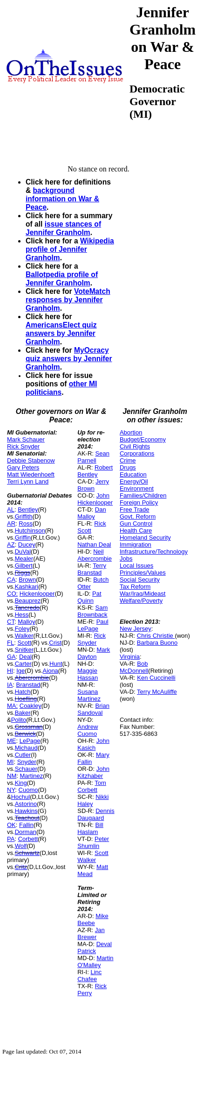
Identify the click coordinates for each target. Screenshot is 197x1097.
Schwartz (27, 852)
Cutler (23, 754)
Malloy (26, 621)
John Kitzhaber (93, 772)
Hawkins (26, 810)
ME (11, 740)
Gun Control (136, 523)
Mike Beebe (92, 919)
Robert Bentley (95, 471)
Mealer (24, 558)
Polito (19, 719)
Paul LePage (92, 625)
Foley (22, 628)
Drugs (128, 467)
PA (10, 838)
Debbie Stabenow (31, 460)
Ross (26, 523)
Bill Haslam (90, 828)
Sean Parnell (93, 457)
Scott (24, 642)
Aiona (50, 670)
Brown (27, 579)
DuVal (23, 551)
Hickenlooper (37, 593)
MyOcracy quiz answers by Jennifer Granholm (69, 358)
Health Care (136, 530)
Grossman (29, 726)
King (21, 782)
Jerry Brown (93, 485)
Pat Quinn (89, 597)
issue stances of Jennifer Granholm (63, 228)
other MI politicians (61, 388)
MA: (12, 705)
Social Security (140, 579)
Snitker (24, 649)
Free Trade (134, 509)
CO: (12, 593)
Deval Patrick (94, 947)
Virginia (130, 656)
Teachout (27, 817)
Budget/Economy (143, 439)
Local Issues (136, 565)
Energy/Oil (134, 481)
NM (11, 775)
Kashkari (27, 586)
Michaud (26, 747)
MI (10, 761)
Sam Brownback (92, 611)
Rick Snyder (23, 446)
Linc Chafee (89, 976)
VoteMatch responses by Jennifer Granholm (68, 299)
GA (11, 656)
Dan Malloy (91, 513)
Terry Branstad (91, 569)
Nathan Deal (94, 544)
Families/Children (143, 495)
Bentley (28, 509)
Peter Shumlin (93, 842)
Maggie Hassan (87, 674)
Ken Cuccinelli (156, 677)
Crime (128, 460)
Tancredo (27, 607)
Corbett (28, 838)
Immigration (135, 544)
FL (10, 642)
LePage (30, 740)
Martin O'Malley (95, 962)
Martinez (31, 775)
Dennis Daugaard (95, 814)
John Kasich (93, 744)
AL (10, 509)
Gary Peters (23, 467)
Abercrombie (32, 677)
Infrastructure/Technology (154, 551)
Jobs (126, 558)
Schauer (26, 768)
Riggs (22, 572)
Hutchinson (30, 530)
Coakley (30, 705)
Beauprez (28, 600)
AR (11, 523)
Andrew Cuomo (87, 730)
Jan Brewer (91, 933)
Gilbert (24, 565)
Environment (137, 488)
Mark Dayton (93, 653)
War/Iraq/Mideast (143, 593)
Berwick (25, 733)
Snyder (26, 761)
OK (11, 824)
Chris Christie (156, 635)
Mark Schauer (26, 439)
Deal (25, 656)
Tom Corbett (91, 786)
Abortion (131, 432)
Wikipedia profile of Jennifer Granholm (70, 249)
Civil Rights (135, 446)
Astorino (26, 803)
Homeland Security (145, 537)
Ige (20, 670)
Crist (55, 642)
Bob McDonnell (134, 667)
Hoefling (26, 698)
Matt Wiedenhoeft (30, 474)
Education (133, 474)
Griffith (24, 516)
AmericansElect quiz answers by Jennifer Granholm (61, 333)
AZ (11, 544)
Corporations (137, 453)
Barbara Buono (157, 642)
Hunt (55, 663)
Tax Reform (135, 586)
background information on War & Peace (62, 198)
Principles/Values (143, 572)
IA (10, 684)
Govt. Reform (138, 516)
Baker (23, 712)
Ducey (26, 544)
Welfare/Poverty (141, 600)
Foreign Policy (139, 502)
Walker (24, 635)
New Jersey (135, 628)
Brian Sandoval (93, 709)
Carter (23, 663)
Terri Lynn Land (27, 481)
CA (11, 579)
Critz (21, 866)
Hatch (23, 691)
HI (10, 670)
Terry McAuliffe (157, 691)
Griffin (23, 537)
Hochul (20, 796)
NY (11, 789)
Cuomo (28, 789)
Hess (22, 614)
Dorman (25, 831)
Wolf (21, 845)
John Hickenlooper (95, 499)
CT (10, 621)
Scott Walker (92, 856)
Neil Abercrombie (94, 555)
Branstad (28, 684)
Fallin (26, 824)
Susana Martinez (89, 695)
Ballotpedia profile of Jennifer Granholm (62, 279)
